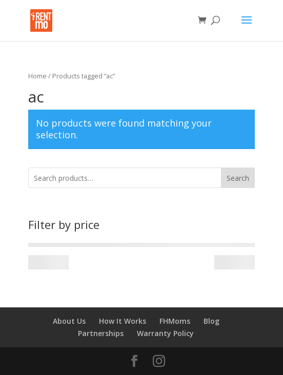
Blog (211, 321)
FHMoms (174, 321)
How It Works (122, 321)
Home (37, 75)
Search (238, 178)
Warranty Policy (165, 333)
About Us (69, 321)
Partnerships (101, 333)
